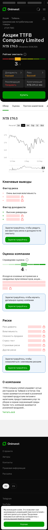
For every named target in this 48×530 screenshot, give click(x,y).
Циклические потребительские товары (18, 23)
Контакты (7, 462)
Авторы (6, 457)
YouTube (6, 504)
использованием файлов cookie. (17, 519)
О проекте (8, 451)
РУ (6, 486)
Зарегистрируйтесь (17, 239)
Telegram (7, 498)
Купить (24, 94)
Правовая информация (14, 468)
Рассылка (7, 473)
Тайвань (15, 18)
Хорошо (24, 524)
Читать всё (9, 412)
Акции (6, 18)
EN (13, 486)
